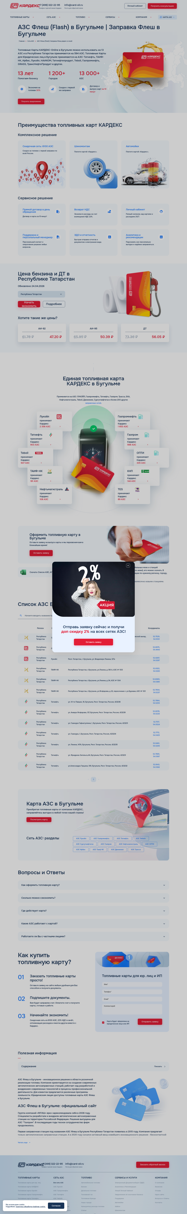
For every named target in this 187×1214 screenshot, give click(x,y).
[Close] (129, 567)
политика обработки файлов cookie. (31, 1207)
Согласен (56, 1205)
